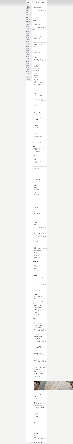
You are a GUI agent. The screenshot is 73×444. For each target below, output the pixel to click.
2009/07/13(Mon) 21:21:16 (40, 236)
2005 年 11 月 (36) (27, 67)
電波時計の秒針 (34, 20)
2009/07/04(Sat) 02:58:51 (40, 361)
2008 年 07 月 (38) (27, 46)
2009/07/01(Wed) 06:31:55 (40, 438)
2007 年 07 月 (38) (27, 54)
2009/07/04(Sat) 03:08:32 (40, 330)
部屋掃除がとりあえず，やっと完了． (28, 14)
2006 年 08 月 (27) (27, 61)
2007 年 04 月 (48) (27, 56)
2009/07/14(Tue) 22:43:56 (40, 227)
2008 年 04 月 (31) (27, 48)
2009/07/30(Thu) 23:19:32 (40, 27)
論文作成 (34, 29)
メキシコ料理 (34, 111)
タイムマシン (34, 155)
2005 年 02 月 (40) (27, 73)
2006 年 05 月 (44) (27, 63)
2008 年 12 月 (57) (27, 43)
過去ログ (27, 74)
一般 (42, 10)
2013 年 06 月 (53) (27, 31)
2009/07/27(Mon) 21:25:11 (40, 60)
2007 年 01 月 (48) (27, 58)
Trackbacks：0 (44, 10)
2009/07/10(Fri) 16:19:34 (40, 277)
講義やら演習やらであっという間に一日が (28, 12)
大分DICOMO (34, 279)
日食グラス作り (34, 247)
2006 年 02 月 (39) (27, 65)
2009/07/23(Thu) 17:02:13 (40, 100)
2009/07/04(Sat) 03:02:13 (40, 341)
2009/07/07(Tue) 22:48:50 (40, 284)
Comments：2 (46, 301)
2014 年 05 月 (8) (27, 24)
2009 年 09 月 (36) (27, 37)
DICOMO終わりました (35, 261)
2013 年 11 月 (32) (27, 28)
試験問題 (34, 146)
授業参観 (34, 402)
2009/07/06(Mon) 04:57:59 (40, 301)
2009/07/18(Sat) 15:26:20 (40, 153)
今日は (26, 15)
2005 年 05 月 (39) (27, 71)
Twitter (34, 211)
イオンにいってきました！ (28, 11)
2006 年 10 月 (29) (27, 60)
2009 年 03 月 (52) (27, 41)
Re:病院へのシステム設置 (28, 19)
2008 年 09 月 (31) (27, 45)
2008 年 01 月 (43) (27, 50)
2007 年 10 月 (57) (27, 52)
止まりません (34, 200)
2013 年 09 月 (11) (27, 29)
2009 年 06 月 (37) (27, 39)
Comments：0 (46, 10)
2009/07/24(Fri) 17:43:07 (40, 85)
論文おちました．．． (35, 318)
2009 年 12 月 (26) (27, 35)
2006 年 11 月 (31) (27, 59)
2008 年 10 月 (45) (27, 44)
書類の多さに (34, 422)
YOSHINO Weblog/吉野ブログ (30, 1)
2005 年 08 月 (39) (27, 69)
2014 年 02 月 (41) (27, 26)
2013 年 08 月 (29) (27, 30)
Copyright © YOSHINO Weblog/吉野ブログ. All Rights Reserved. (36, 442)
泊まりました (34, 303)
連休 (26, 16)
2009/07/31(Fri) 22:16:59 (40, 10)
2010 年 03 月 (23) (27, 33)
